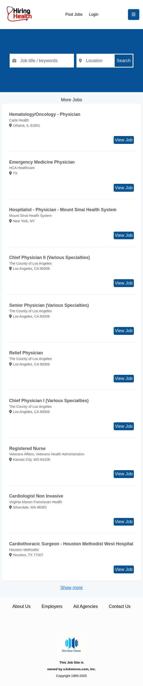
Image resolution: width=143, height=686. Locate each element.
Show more (71, 587)
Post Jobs (74, 14)
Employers (52, 606)
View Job (124, 139)
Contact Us (119, 606)
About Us (21, 606)
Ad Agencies (85, 606)
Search (124, 60)
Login (93, 14)
